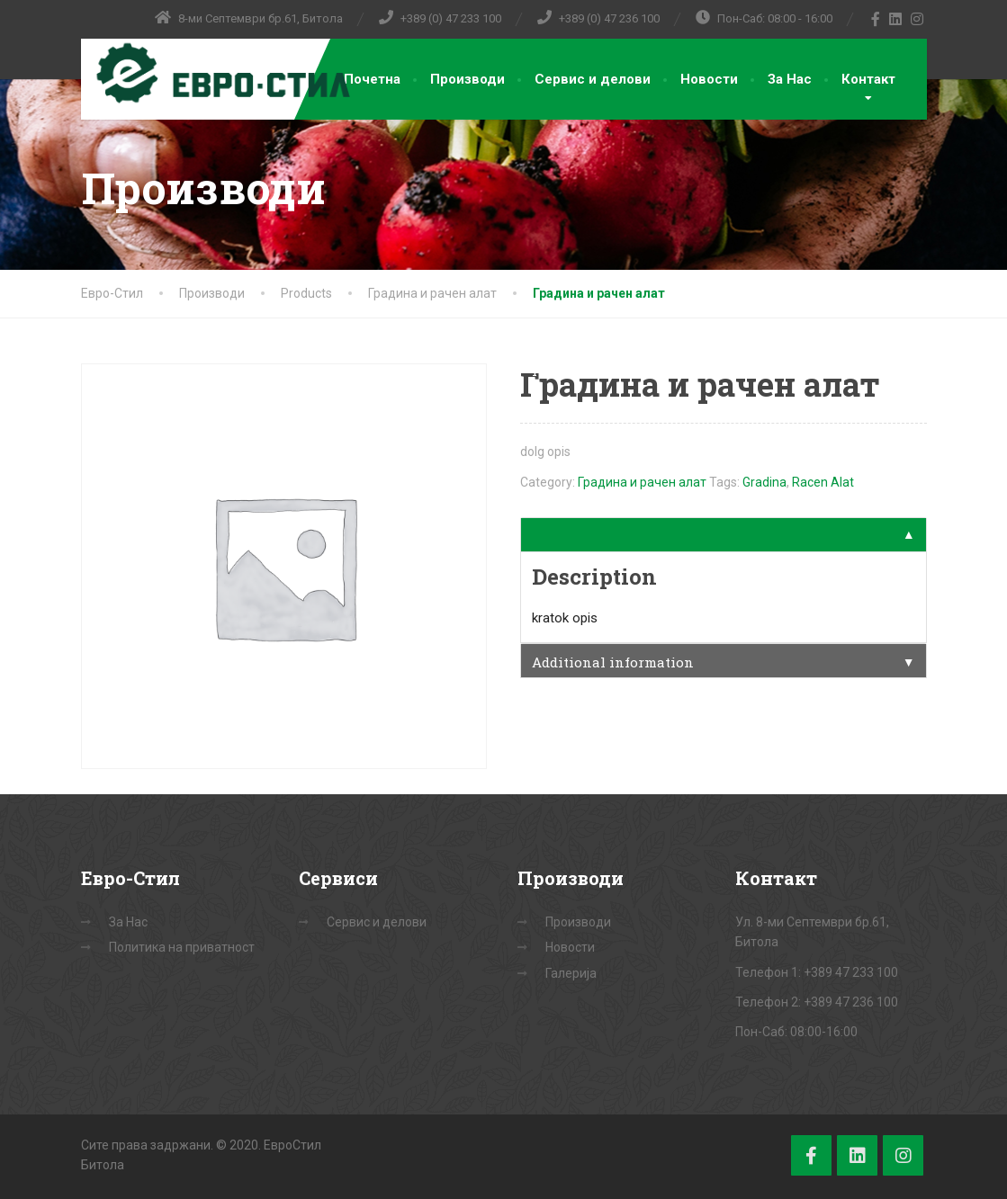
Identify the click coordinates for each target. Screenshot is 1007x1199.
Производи (467, 79)
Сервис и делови (593, 79)
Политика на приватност (182, 947)
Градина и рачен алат (642, 482)
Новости (709, 79)
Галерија (571, 973)
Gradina (764, 482)
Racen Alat (823, 482)
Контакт (868, 79)
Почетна (372, 79)
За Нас (790, 79)
